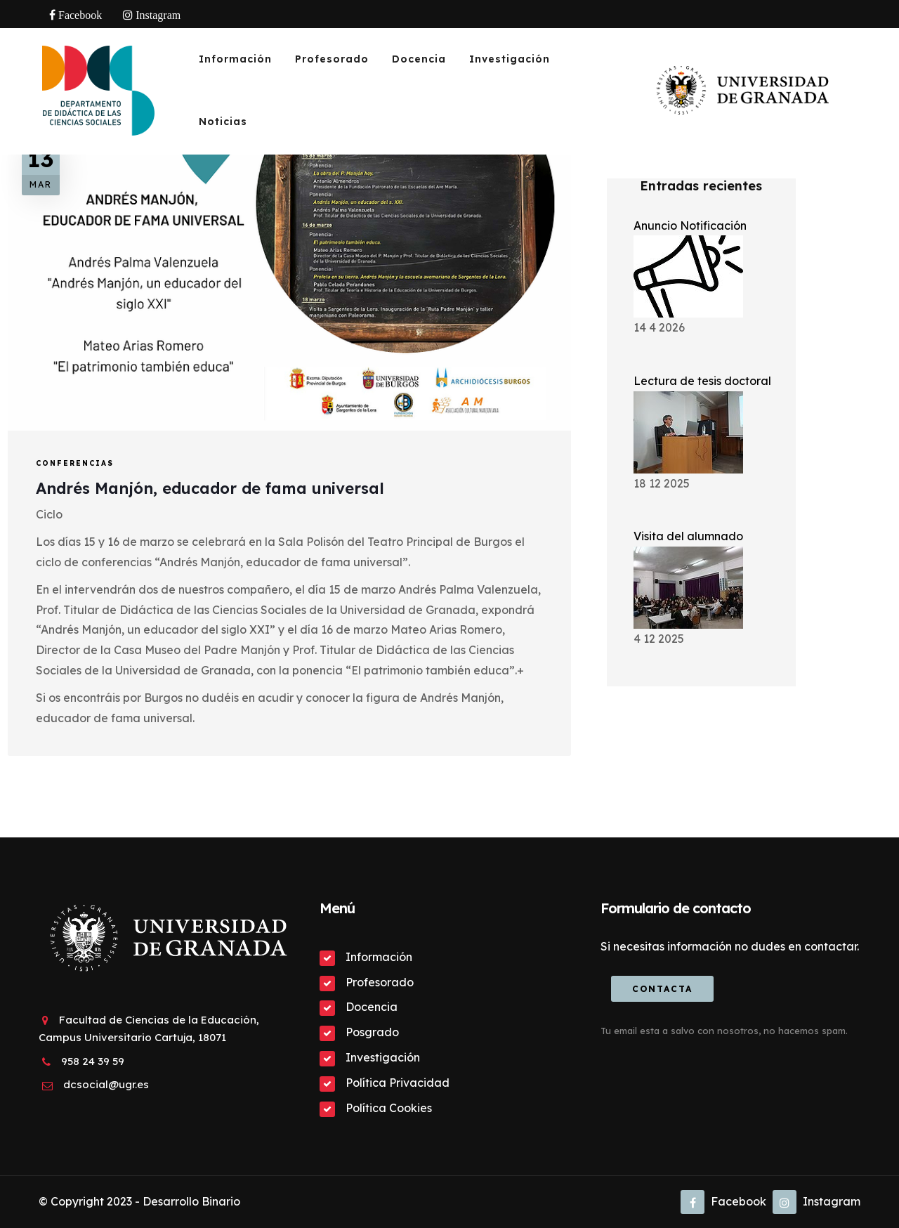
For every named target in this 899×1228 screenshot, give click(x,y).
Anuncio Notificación (690, 225)
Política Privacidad (398, 1083)
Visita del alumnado (688, 536)
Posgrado (372, 1032)
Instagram (816, 1201)
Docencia (419, 59)
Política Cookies (389, 1108)
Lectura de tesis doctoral (702, 381)
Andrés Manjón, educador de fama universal (210, 488)
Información (235, 59)
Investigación (509, 59)
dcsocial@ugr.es (106, 1084)
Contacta (662, 989)
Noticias (223, 121)
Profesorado (332, 59)
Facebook (723, 1201)
